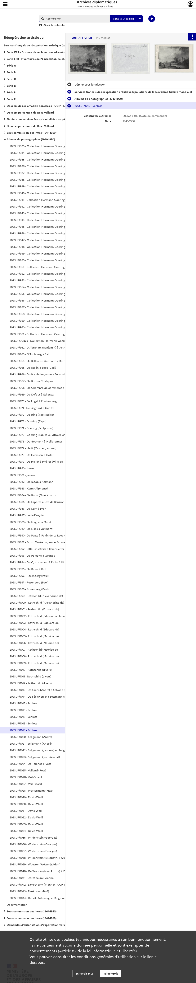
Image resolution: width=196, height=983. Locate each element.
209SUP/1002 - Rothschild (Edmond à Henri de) (40, 616)
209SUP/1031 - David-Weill (26, 810)
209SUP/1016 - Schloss (23, 710)
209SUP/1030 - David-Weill (26, 804)
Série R (11, 99)
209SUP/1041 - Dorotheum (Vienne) (32, 878)
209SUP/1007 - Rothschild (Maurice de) (34, 649)
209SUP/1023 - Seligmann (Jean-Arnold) (35, 757)
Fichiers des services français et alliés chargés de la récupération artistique (45, 119)
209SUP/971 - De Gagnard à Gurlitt (32, 408)
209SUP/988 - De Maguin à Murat (30, 522)
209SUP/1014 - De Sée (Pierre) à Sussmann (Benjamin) (43, 696)
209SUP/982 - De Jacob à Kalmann (31, 482)
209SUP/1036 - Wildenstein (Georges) (33, 844)
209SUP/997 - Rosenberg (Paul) (29, 582)
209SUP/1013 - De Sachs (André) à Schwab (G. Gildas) (44, 690)
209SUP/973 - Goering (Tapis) (28, 421)
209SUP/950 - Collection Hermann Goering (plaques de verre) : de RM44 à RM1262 (48, 260)
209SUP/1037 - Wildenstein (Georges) (33, 851)
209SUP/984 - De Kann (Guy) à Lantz (33, 495)
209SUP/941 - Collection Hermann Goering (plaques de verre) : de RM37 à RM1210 (48, 200)
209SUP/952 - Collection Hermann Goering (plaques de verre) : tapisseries (48, 273)
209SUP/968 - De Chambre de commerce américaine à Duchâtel (48, 388)
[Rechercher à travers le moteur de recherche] (76, 18)
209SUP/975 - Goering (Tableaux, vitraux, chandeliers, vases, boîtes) (48, 435)
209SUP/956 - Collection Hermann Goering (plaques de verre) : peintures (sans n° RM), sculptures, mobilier (48, 300)
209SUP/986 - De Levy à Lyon (28, 508)
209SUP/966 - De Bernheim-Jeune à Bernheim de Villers (45, 374)
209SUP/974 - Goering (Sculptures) (31, 428)
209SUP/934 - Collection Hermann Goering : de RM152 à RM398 (48, 153)
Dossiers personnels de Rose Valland (30, 112)
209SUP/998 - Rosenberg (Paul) (29, 589)
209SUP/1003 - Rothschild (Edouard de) (34, 623)
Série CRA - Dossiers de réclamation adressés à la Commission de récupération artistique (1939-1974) (45, 52)
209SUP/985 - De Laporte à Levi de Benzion (37, 502)
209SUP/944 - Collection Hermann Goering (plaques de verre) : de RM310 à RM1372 (48, 220)
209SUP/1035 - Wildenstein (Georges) (33, 837)
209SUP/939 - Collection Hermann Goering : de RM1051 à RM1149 (48, 186)
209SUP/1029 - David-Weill (26, 797)
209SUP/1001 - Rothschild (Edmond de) (34, 609)
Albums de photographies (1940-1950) (31, 139)
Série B (11, 72)
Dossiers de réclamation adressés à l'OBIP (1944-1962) (41, 106)
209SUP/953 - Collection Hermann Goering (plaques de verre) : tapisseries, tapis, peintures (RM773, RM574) (48, 280)
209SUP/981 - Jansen (22, 475)
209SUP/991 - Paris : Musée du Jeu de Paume (37, 542)
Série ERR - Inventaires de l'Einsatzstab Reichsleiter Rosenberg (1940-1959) (45, 59)
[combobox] (126, 18)
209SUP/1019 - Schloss (23, 730)
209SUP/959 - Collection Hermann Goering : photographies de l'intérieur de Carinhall (48, 320)
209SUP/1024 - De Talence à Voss (30, 763)
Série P (11, 92)
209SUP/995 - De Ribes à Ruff (28, 569)
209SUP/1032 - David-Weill (26, 817)
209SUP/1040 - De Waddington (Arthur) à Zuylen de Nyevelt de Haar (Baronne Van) (48, 871)
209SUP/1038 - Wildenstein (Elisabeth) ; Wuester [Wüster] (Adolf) (48, 857)
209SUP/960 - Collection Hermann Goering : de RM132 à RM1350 (48, 327)
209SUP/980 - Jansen (22, 468)
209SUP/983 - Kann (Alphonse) (29, 488)
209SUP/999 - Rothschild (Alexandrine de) (36, 596)
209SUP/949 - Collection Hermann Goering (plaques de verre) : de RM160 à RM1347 (48, 253)
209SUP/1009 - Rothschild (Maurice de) (34, 663)
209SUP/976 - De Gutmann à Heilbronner (36, 441)
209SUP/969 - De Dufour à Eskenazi (32, 394)
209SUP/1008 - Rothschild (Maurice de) (34, 656)
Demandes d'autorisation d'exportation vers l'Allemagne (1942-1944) (45, 925)
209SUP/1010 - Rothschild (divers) (31, 670)
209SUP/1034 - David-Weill (26, 831)
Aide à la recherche (54, 24)
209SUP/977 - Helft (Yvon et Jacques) (33, 448)
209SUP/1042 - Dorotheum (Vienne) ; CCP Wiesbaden (44, 884)
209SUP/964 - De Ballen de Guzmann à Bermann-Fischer (45, 361)
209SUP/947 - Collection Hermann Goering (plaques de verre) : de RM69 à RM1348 (48, 240)
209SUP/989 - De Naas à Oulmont (31, 529)
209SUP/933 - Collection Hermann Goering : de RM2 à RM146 (48, 146)
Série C (11, 79)
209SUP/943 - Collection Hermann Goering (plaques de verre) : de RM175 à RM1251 (48, 213)
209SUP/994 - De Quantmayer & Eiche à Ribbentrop (43, 562)
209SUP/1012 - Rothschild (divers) (31, 683)
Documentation (17, 904)
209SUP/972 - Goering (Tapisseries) (32, 414)
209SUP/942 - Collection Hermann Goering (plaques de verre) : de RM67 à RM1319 (48, 206)
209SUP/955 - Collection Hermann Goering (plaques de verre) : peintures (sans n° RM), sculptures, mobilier (48, 294)
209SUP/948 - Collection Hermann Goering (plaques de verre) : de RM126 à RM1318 (48, 247)
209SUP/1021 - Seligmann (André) (31, 743)
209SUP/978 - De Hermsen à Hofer (32, 455)
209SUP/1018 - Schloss (23, 723)
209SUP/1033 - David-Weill (26, 824)
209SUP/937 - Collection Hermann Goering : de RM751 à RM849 (48, 173)
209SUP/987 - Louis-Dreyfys (27, 515)
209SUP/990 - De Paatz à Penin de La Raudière (39, 535)
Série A (11, 65)
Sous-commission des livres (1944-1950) (31, 132)
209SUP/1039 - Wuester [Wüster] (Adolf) (35, 864)
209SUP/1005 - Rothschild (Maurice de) (34, 636)
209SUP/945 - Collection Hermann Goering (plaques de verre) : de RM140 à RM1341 (48, 226)
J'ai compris (110, 973)
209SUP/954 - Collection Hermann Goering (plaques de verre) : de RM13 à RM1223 (48, 287)
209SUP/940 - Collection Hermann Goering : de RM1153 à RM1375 (48, 193)
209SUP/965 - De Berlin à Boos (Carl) (33, 367)
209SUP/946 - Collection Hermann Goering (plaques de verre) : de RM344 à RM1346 (48, 233)
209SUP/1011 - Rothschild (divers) (30, 676)
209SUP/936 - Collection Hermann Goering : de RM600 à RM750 (48, 166)
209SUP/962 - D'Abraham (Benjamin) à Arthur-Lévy (42, 347)
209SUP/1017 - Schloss (23, 717)
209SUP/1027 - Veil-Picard (26, 784)
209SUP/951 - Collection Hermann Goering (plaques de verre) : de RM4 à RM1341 (48, 267)
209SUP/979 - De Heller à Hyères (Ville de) (37, 461)
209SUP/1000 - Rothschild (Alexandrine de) (37, 602)
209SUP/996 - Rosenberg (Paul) (29, 576)
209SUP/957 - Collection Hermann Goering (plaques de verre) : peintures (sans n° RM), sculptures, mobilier (48, 307)
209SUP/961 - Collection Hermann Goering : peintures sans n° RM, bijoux (48, 334)
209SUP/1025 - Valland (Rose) (28, 770)
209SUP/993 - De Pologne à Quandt (32, 555)
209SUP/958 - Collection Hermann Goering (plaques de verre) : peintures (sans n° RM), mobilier (48, 314)
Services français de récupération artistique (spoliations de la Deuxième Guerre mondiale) (42, 45)
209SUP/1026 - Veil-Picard (26, 777)
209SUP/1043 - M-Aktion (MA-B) (29, 891)
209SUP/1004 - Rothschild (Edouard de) (34, 629)
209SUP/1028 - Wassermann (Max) (31, 790)
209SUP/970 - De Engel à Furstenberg (33, 401)
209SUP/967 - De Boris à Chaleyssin (32, 381)
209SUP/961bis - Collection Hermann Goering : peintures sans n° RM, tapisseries (48, 341)
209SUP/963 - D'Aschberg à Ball (29, 354)
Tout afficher (81, 37)
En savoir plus (84, 973)
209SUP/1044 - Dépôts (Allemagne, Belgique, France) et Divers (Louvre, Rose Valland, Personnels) (48, 898)
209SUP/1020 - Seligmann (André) (31, 737)
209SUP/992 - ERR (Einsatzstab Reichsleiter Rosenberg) (45, 549)
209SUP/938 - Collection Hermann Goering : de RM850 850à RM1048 (48, 179)
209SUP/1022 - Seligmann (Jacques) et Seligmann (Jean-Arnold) (48, 750)
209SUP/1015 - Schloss (23, 703)
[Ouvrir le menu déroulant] (5, 4)
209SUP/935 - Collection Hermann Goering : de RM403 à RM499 (48, 159)
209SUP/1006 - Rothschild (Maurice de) (34, 643)
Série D (11, 85)
